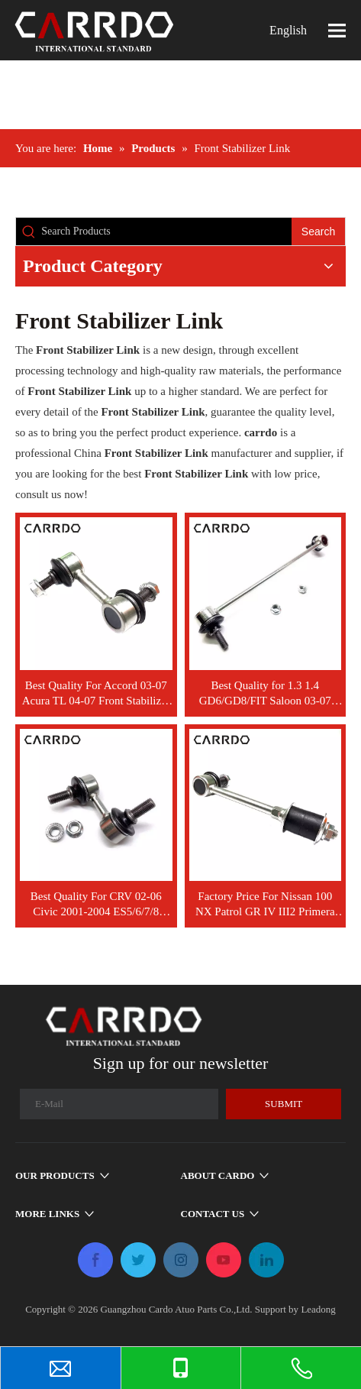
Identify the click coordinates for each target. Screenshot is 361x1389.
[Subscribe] (283, 1104)
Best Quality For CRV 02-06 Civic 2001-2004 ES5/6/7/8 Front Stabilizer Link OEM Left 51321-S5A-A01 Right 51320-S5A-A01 (96, 904)
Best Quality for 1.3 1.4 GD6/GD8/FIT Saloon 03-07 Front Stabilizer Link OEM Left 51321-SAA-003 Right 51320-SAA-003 (265, 693)
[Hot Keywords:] (318, 231)
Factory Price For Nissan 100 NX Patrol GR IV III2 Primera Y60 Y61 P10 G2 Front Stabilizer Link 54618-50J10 (265, 904)
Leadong (318, 1309)
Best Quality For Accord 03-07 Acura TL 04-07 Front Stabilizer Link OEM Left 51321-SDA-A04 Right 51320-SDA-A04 (96, 693)
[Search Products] (166, 231)
